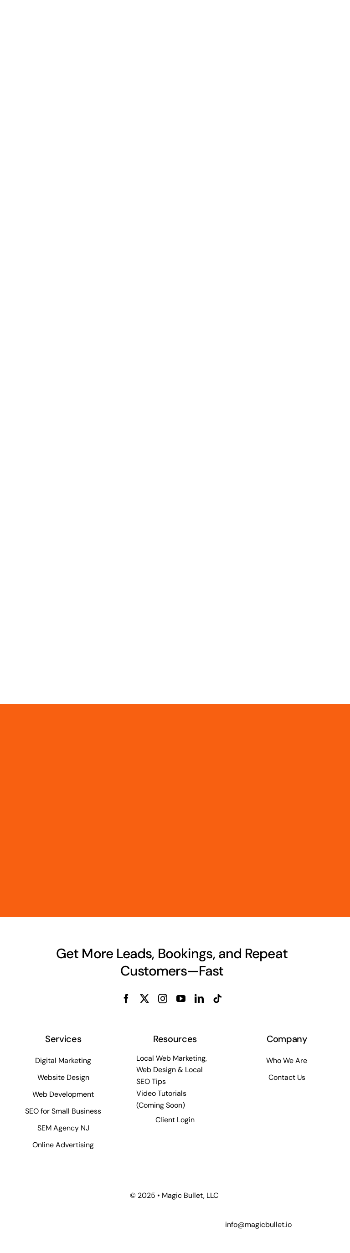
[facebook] (126, 998)
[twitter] (144, 998)
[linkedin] (199, 998)
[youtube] (180, 998)
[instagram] (162, 998)
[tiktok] (217, 998)
